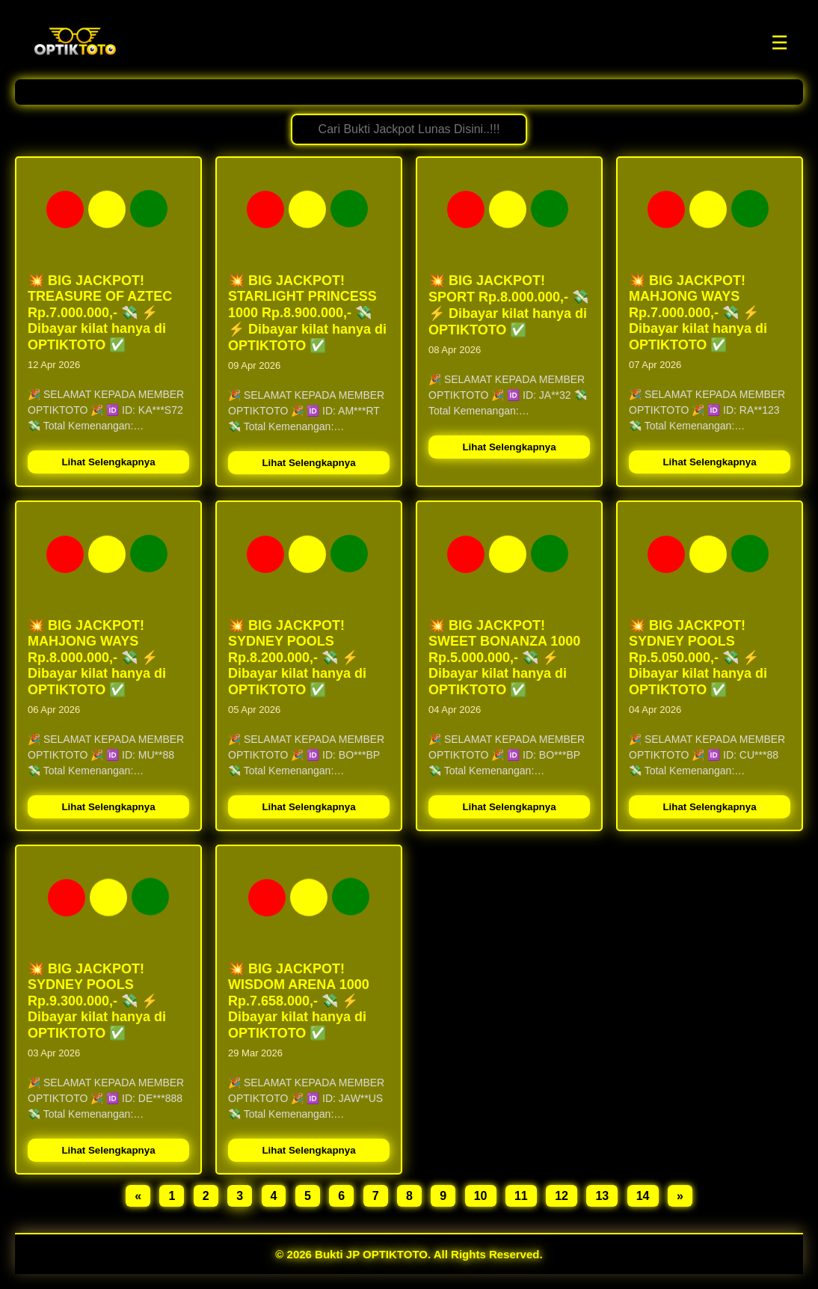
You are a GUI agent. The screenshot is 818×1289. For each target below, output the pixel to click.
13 (602, 1196)
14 (643, 1196)
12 (561, 1196)
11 (521, 1196)
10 (481, 1196)
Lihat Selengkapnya (108, 462)
